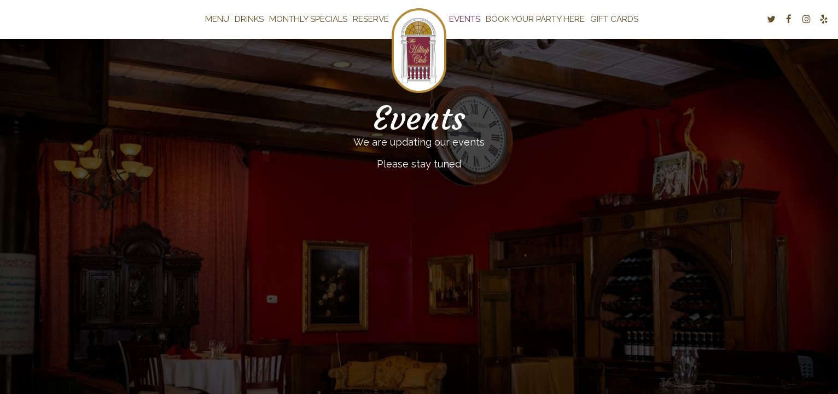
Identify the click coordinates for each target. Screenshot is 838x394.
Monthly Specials (308, 19)
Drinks (249, 19)
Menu (217, 19)
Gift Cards (614, 19)
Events (464, 19)
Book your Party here (535, 19)
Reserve (371, 19)
